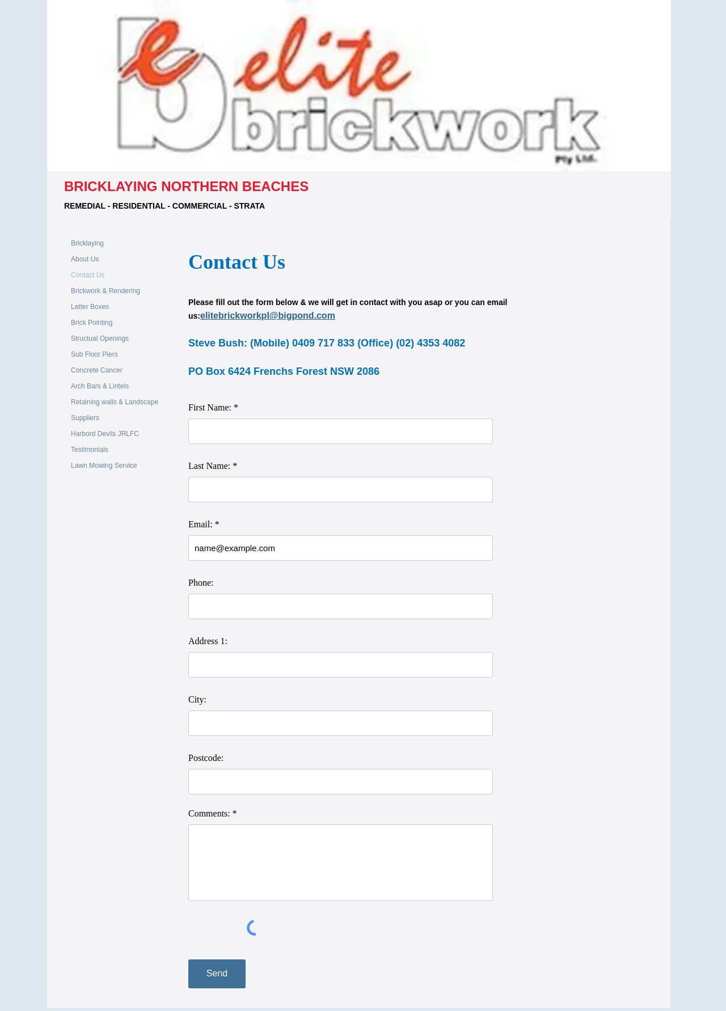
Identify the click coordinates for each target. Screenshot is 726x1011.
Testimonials (89, 450)
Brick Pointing (91, 323)
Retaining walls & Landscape (114, 402)
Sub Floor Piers (94, 354)
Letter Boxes (90, 307)
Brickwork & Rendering (105, 291)
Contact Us (87, 275)
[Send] (217, 973)
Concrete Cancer (97, 370)
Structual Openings (100, 338)
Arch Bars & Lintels (100, 386)
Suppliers (85, 418)
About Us (85, 259)
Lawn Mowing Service (104, 465)
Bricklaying (87, 243)
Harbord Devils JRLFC (105, 434)
